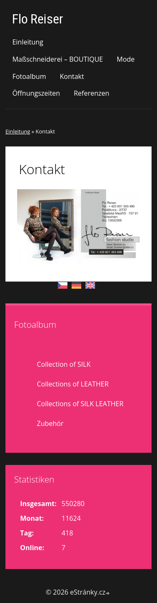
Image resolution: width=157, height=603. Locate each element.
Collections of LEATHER (72, 384)
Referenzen (91, 93)
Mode (126, 59)
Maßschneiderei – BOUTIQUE (57, 59)
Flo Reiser (37, 19)
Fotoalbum (29, 76)
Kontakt (72, 76)
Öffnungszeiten (36, 93)
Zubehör (50, 423)
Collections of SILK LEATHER (80, 403)
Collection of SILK (63, 364)
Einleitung (27, 42)
